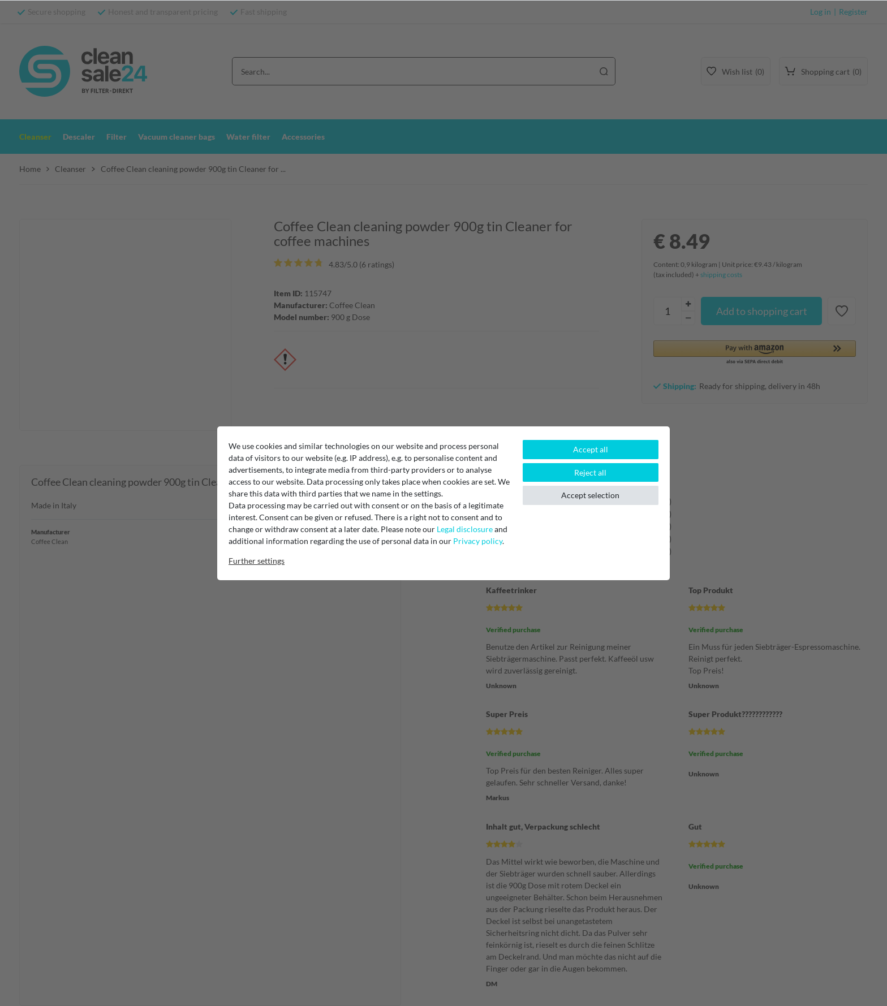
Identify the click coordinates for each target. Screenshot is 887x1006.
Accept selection (590, 495)
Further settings (257, 560)
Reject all (590, 472)
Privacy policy (477, 541)
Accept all (590, 449)
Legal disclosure (465, 529)
